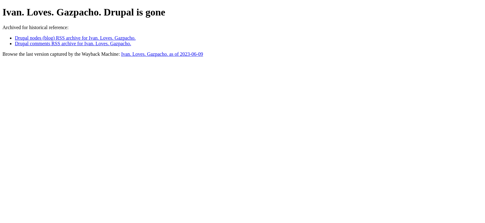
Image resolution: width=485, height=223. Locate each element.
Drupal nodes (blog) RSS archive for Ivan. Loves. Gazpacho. (75, 38)
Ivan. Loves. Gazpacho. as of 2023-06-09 (162, 54)
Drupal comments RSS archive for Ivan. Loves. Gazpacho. (73, 43)
